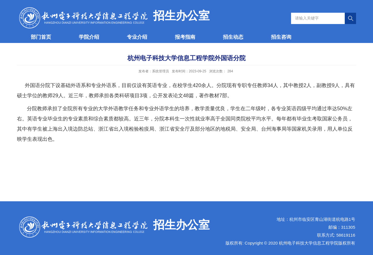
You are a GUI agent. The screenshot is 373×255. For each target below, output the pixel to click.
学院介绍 (89, 37)
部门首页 (41, 37)
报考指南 (185, 37)
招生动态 (233, 37)
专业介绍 (137, 37)
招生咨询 (281, 37)
